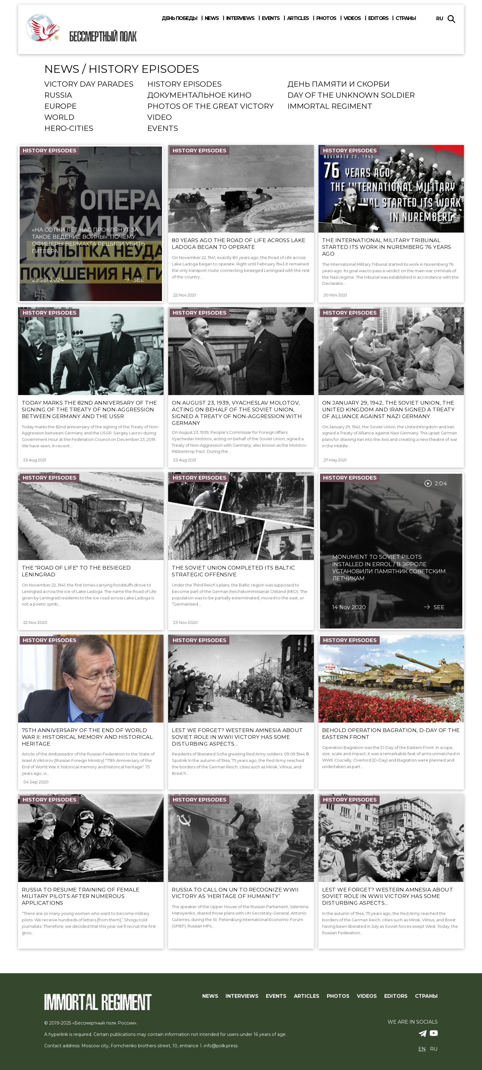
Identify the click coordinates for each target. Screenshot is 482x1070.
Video (159, 118)
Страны (406, 18)
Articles (298, 18)
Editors (378, 18)
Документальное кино (199, 96)
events (162, 129)
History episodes (184, 84)
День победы (179, 18)
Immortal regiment (329, 107)
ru (439, 19)
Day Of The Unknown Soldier (351, 96)
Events (271, 18)
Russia (58, 96)
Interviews (240, 18)
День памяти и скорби (338, 84)
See (138, 280)
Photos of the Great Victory (210, 107)
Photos (326, 18)
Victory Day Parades (88, 84)
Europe (60, 107)
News (212, 18)
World (59, 118)
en (422, 1049)
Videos (352, 18)
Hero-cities (68, 129)
